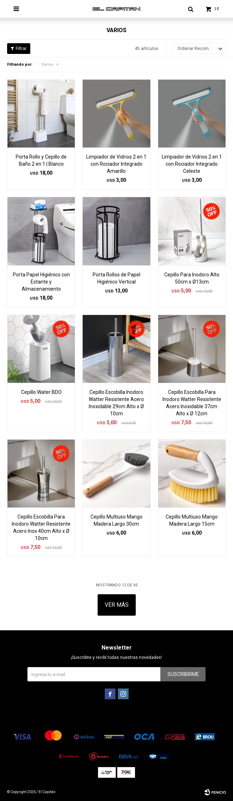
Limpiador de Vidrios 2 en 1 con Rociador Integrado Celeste (192, 164)
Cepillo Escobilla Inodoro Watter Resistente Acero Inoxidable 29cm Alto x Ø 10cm (116, 402)
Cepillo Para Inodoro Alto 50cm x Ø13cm (191, 278)
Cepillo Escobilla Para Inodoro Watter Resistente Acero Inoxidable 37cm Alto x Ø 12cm (191, 402)
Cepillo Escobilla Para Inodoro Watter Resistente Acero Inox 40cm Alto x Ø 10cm (41, 527)
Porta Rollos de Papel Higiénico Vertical (116, 278)
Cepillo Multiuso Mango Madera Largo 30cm (116, 520)
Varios (47, 64)
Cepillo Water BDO (41, 392)
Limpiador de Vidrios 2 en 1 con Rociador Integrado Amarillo (116, 164)
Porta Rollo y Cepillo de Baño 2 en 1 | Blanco (41, 160)
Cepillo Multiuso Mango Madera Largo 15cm (192, 520)
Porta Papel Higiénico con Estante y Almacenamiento (41, 282)
